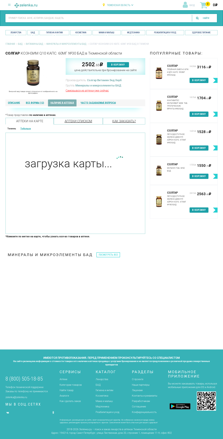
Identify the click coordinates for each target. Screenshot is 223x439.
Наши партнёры (140, 384)
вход (192, 5)
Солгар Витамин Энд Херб (104, 80)
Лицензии (137, 390)
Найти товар (67, 390)
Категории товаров (71, 384)
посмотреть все (108, 254)
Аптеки (63, 379)
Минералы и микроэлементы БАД (66, 43)
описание (14, 102)
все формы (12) (35, 102)
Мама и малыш (106, 32)
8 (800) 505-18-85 (24, 379)
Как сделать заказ (70, 401)
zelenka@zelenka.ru (16, 397)
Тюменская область (118, 5)
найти (205, 18)
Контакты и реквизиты (144, 395)
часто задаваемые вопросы (98, 102)
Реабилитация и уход (165, 32)
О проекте (137, 379)
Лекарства (16, 32)
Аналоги (64, 395)
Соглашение (139, 406)
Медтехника (133, 32)
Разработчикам (141, 401)
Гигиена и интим (104, 390)
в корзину (118, 64)
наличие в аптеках (62, 102)
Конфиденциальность (144, 412)
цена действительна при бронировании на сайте (105, 70)
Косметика (80, 32)
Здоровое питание (201, 32)
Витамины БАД (34, 43)
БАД (33, 32)
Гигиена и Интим (54, 32)
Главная (10, 43)
